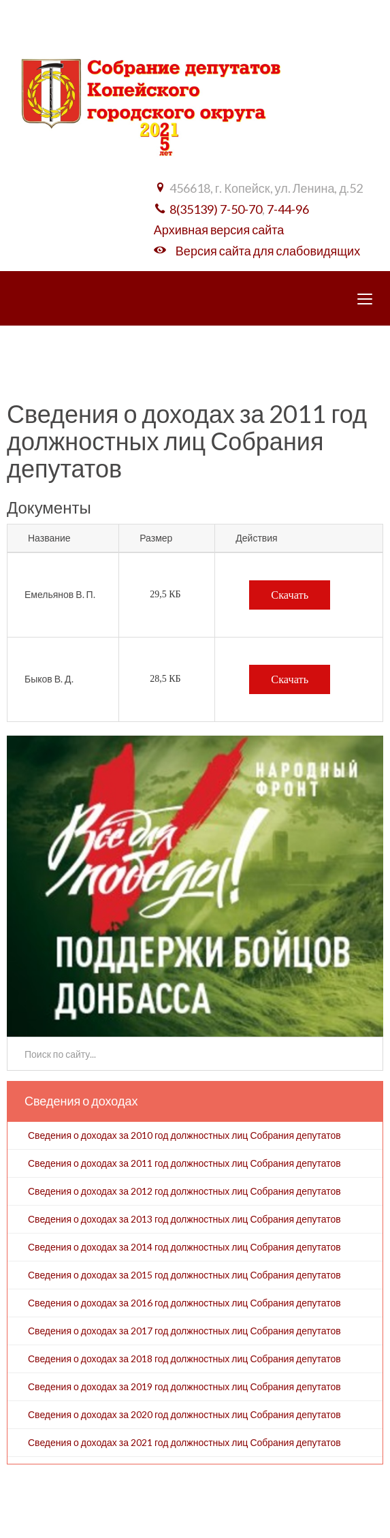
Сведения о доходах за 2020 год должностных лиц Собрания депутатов (184, 1414)
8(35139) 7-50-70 (215, 209)
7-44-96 (288, 209)
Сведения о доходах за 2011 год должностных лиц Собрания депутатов (184, 1163)
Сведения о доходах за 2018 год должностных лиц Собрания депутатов (184, 1358)
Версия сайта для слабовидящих (268, 250)
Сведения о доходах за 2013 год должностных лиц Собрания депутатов (184, 1219)
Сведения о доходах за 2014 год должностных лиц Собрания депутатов (184, 1247)
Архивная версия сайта (219, 229)
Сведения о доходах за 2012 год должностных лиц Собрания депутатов (184, 1191)
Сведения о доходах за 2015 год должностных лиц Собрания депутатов (184, 1275)
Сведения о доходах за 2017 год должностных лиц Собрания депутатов (184, 1330)
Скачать (289, 594)
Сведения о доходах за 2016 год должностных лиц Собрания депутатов (184, 1302)
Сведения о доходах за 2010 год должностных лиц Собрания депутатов (184, 1135)
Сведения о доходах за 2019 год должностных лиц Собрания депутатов (184, 1386)
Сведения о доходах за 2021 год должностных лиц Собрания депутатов (184, 1442)
